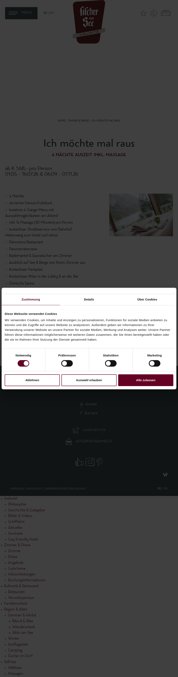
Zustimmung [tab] (30, 299)
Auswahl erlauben (89, 380)
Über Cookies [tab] (147, 299)
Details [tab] (89, 299)
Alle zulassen (145, 380)
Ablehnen (32, 380)
